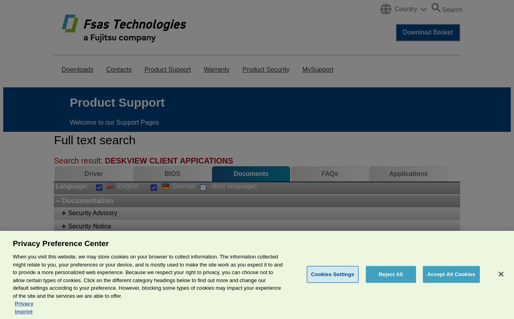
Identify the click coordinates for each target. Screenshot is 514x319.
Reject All (391, 282)
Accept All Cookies (451, 282)
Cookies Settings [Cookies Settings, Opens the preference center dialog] (333, 282)
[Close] (501, 282)
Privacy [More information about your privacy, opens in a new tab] (24, 311)
